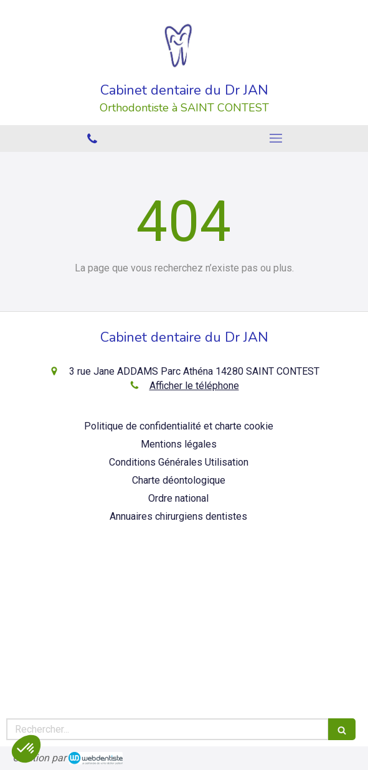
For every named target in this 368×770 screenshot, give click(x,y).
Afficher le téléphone (194, 386)
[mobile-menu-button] (276, 138)
